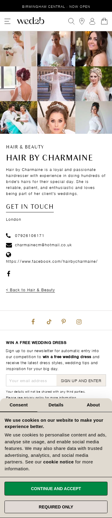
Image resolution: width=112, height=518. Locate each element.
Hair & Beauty (25, 147)
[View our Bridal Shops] (82, 21)
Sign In (92, 21)
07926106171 (25, 235)
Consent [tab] (19, 404)
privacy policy (34, 397)
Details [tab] (56, 404)
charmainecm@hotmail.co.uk (39, 244)
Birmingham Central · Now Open (56, 6)
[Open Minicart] (104, 21)
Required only (56, 507)
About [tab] (93, 404)
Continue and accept (56, 488)
